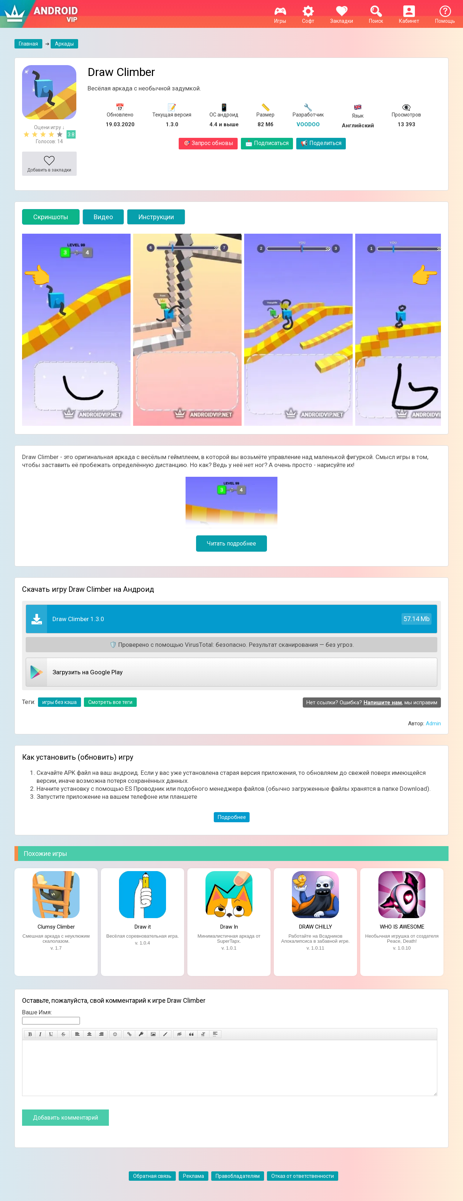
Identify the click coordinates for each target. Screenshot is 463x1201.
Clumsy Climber (56, 927)
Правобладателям (238, 1187)
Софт (308, 18)
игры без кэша (59, 702)
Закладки (341, 18)
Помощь (445, 18)
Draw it (143, 927)
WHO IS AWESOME (402, 927)
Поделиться (321, 143)
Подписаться (267, 143)
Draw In (229, 927)
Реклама (193, 1187)
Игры (280, 18)
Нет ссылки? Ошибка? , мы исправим (371, 702)
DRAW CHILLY (315, 927)
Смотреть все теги (110, 702)
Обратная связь (152, 1187)
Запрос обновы (208, 143)
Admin (433, 723)
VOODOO (308, 124)
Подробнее (231, 817)
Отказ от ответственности (302, 1187)
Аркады (64, 44)
